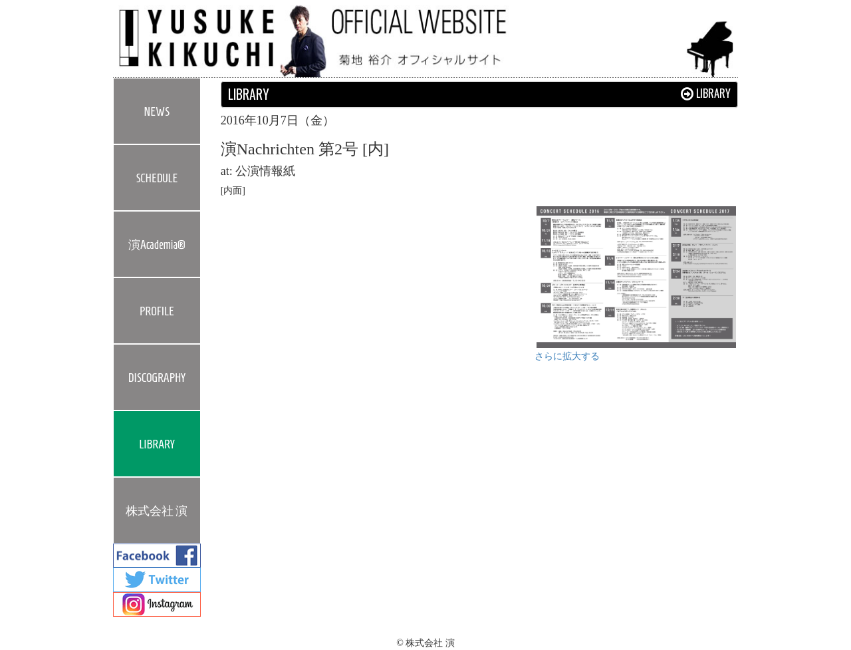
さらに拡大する (567, 356)
